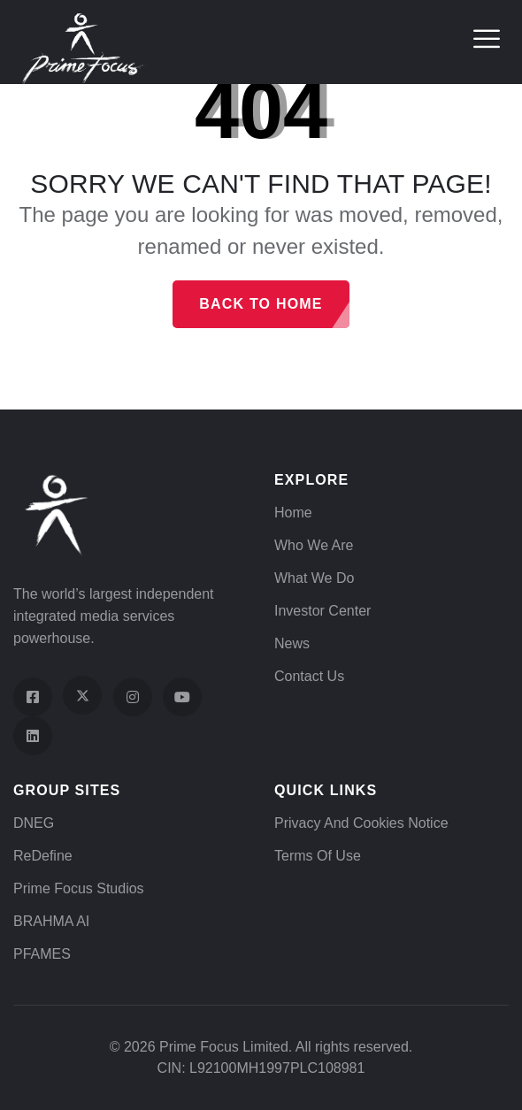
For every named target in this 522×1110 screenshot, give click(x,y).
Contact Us (309, 676)
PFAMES (42, 953)
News (292, 643)
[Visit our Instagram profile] (132, 696)
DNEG (33, 823)
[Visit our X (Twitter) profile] (82, 695)
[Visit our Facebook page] (32, 696)
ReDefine (43, 855)
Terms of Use (317, 855)
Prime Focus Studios (78, 888)
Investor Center (322, 610)
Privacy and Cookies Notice (361, 823)
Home (293, 512)
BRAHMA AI (51, 921)
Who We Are (314, 545)
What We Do (314, 578)
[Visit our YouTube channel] (182, 696)
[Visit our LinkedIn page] (32, 735)
